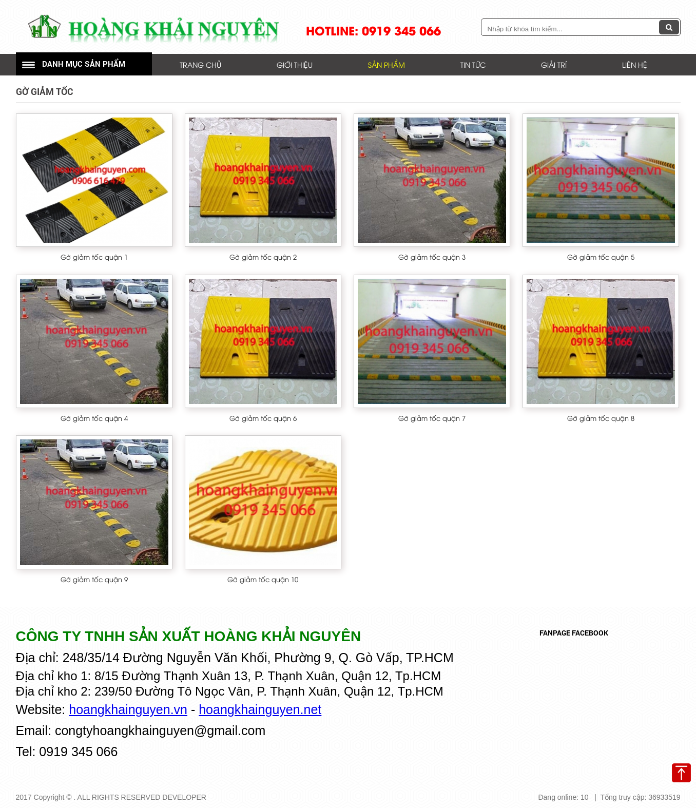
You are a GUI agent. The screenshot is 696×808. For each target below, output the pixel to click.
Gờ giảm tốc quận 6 (263, 417)
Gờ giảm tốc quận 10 (262, 579)
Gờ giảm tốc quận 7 (432, 417)
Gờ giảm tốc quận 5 (600, 256)
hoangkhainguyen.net (260, 709)
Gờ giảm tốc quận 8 (600, 417)
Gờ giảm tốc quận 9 (94, 579)
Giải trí (554, 64)
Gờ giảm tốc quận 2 (263, 256)
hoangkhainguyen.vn (128, 709)
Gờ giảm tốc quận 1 (94, 256)
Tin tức (473, 64)
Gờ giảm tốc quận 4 (94, 417)
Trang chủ (200, 64)
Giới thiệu (295, 64)
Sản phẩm (386, 64)
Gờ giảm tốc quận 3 (432, 256)
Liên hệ (634, 64)
